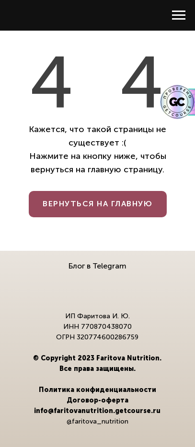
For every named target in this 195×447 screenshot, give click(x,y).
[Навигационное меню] (178, 15)
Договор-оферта (97, 400)
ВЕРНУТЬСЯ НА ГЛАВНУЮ (97, 203)
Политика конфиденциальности (97, 390)
